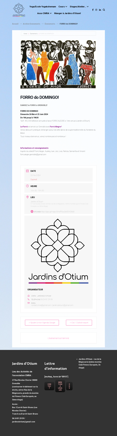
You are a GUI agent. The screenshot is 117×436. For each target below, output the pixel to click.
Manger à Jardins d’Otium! (67, 13)
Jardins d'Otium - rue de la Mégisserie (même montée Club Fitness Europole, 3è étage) (90, 363)
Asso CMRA (43, 13)
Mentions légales (60, 386)
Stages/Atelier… (78, 6)
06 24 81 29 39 (47, 299)
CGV (69, 386)
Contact (49, 386)
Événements (34, 34)
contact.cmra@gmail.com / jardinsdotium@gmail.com (52, 305)
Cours (61, 6)
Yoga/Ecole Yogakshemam (43, 6)
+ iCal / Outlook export (79, 322)
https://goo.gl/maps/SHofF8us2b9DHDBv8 (57, 212)
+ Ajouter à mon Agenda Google (42, 322)
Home (26, 34)
